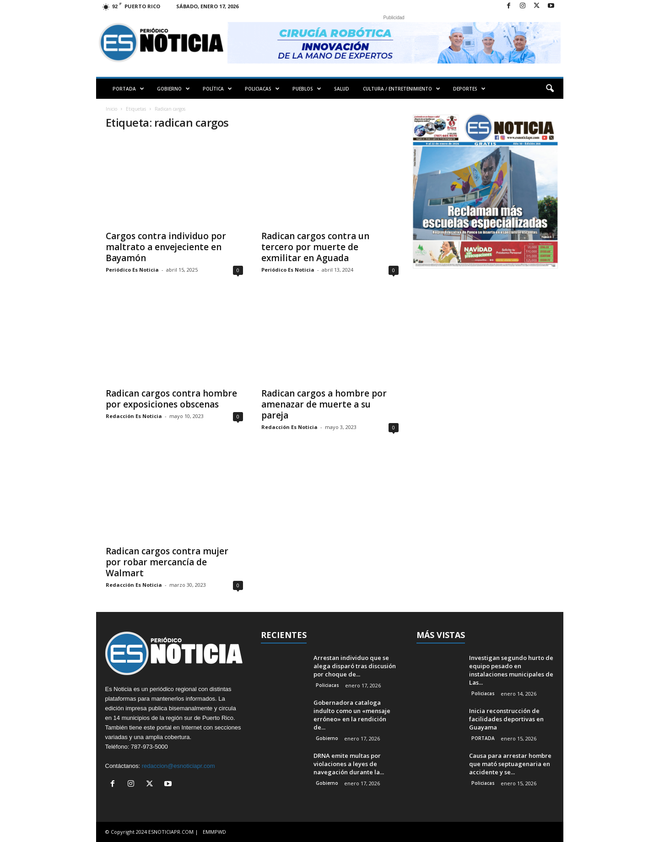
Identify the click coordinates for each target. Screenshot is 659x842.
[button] (550, 89)
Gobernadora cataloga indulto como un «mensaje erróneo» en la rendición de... (351, 714)
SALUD (341, 89)
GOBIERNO (173, 89)
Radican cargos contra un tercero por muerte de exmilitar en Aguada (315, 247)
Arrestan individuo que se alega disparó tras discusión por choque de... (354, 666)
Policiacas (327, 685)
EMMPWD (214, 831)
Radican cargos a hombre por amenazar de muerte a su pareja (324, 404)
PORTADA (128, 89)
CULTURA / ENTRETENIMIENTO (401, 89)
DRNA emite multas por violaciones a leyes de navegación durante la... (348, 763)
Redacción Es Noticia (134, 416)
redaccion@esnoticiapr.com (178, 765)
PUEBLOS (306, 89)
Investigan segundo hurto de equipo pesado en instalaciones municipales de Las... (511, 670)
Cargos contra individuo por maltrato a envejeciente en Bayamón (166, 247)
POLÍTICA (217, 89)
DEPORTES (469, 89)
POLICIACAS (262, 89)
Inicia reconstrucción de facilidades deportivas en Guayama (506, 719)
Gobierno (327, 738)
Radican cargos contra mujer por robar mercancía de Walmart (167, 562)
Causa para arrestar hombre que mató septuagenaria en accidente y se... (510, 763)
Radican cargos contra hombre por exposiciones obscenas (171, 398)
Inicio (111, 109)
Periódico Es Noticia (132, 269)
